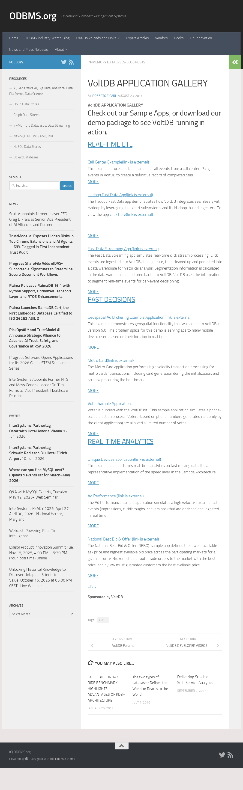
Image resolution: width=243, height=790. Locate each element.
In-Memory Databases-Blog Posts (119, 62)
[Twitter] (63, 62)
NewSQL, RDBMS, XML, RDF (33, 136)
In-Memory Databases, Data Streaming (41, 125)
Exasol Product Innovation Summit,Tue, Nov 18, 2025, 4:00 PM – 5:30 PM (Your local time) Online (41, 552)
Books (178, 38)
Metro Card (111, 371)
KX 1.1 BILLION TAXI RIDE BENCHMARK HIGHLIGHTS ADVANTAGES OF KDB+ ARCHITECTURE (107, 710)
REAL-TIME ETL (111, 144)
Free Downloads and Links (96, 38)
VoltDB (103, 641)
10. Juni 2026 (38, 453)
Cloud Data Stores (26, 104)
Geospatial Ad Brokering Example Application (140, 327)
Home (13, 38)
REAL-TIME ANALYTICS (123, 453)
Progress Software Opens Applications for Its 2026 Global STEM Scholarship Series (41, 363)
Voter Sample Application (109, 414)
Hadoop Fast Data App (120, 195)
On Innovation (201, 38)
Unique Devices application (124, 471)
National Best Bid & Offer (123, 552)
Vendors (161, 38)
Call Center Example (118, 162)
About (59, 49)
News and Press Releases (28, 49)
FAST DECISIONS (113, 309)
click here (155, 215)
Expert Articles (137, 38)
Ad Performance (116, 508)
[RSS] (71, 62)
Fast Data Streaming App (123, 250)
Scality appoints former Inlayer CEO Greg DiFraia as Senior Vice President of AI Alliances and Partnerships (40, 219)
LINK (92, 607)
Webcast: (17, 530)
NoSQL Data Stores (27, 147)
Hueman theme (65, 780)
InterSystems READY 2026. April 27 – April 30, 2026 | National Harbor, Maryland (40, 514)
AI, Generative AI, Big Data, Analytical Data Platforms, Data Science (41, 91)
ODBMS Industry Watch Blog (47, 38)
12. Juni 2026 (39, 431)
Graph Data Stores (26, 115)
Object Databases (26, 157)
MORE (93, 182)
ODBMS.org (33, 16)
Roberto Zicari (104, 96)
